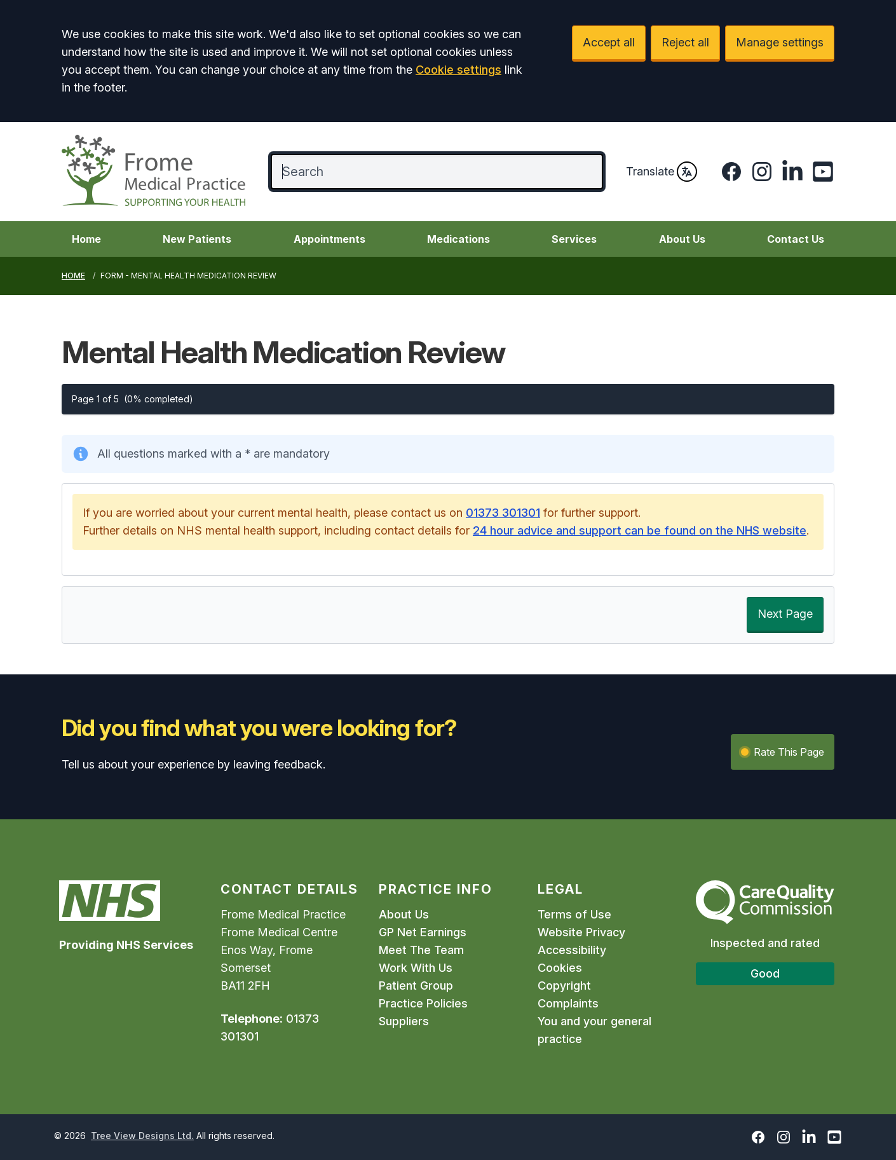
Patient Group (416, 985)
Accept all (609, 42)
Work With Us (415, 967)
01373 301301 (503, 512)
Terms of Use (574, 914)
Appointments (329, 239)
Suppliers (404, 1021)
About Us (682, 239)
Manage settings (780, 42)
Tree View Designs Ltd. (142, 1135)
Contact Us (795, 239)
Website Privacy (581, 932)
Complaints (568, 1003)
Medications (458, 239)
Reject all (685, 42)
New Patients (197, 239)
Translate (661, 171)
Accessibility (572, 950)
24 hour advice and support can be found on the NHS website (639, 530)
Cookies (560, 967)
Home (86, 239)
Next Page (785, 613)
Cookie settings (458, 69)
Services (574, 239)
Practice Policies (423, 1003)
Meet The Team (421, 950)
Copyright (564, 985)
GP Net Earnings (422, 932)
